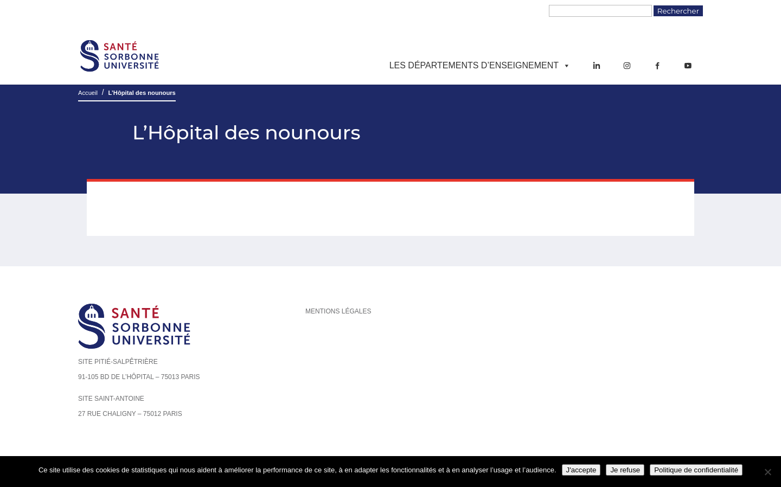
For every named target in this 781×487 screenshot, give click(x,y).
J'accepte (581, 470)
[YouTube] (688, 66)
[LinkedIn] (596, 66)
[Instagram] (627, 66)
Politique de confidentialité (696, 470)
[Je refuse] (767, 471)
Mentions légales (338, 311)
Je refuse (625, 470)
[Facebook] (657, 66)
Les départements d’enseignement (480, 66)
